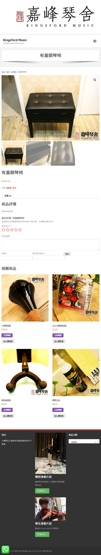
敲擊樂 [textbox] (83, 442)
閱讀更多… (42, 490)
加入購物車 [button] (8, 340)
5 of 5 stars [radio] (20, 229)
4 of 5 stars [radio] (16, 229)
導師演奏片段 (43, 476)
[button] (95, 80)
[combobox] (84, 441)
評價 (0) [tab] (8, 195)
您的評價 (6, 236)
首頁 (3, 72)
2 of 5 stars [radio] (7, 229)
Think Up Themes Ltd (22, 550)
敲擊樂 (13, 72)
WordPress (47, 550)
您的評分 (6, 225)
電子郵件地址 (38, 253)
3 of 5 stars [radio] (12, 229)
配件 (8, 72)
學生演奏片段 (43, 523)
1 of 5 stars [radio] (3, 229)
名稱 (4, 253)
